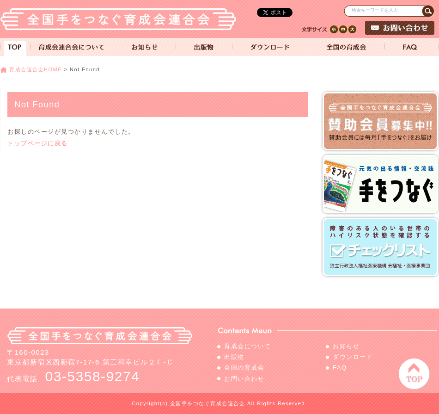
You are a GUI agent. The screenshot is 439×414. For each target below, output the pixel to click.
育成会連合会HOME (35, 69)
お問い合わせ (244, 378)
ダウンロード (353, 356)
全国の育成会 (244, 367)
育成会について (247, 346)
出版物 (234, 356)
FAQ (340, 367)
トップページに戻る (37, 143)
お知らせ (346, 346)
